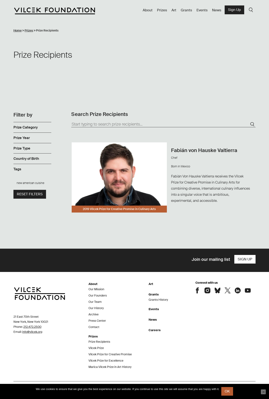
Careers (155, 330)
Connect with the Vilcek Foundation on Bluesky (217, 290)
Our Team (95, 302)
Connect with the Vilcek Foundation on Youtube (248, 290)
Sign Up (234, 9)
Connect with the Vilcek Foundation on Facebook (197, 290)
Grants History (158, 300)
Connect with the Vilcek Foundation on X (228, 290)
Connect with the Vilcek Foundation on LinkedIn (238, 290)
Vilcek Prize (96, 348)
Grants (186, 10)
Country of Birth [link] (26, 158)
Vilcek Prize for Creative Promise (110, 354)
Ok (227, 391)
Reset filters (30, 194)
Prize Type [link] (21, 148)
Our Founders (97, 295)
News (216, 10)
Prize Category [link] (25, 127)
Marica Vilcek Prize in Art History (110, 367)
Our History (96, 308)
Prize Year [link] (21, 137)
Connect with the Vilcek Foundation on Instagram (207, 290)
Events (202, 10)
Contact (93, 327)
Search (251, 9)
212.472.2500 (32, 327)
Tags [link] (17, 169)
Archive (93, 314)
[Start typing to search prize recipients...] (163, 124)
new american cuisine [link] (30, 183)
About (148, 10)
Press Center (97, 321)
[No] (263, 391)
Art (173, 10)
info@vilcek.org (32, 332)
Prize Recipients (99, 342)
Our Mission (96, 289)
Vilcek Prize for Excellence (105, 360)
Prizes (162, 10)
